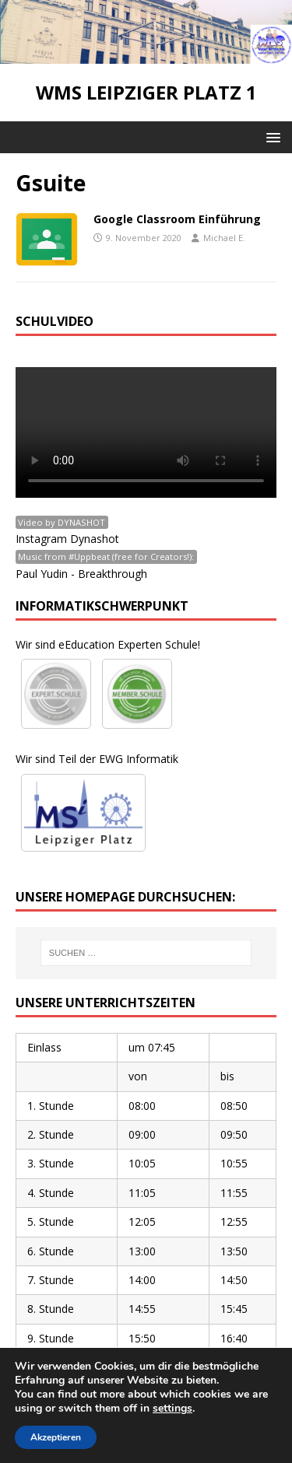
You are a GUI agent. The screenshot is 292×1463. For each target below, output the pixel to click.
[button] (270, 136)
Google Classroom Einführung (177, 219)
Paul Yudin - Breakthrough (81, 573)
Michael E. (224, 237)
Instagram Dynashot (67, 538)
